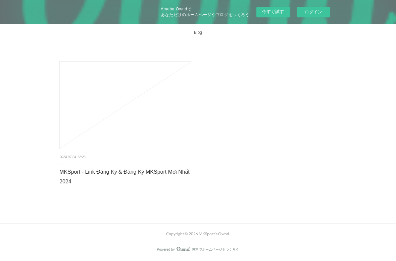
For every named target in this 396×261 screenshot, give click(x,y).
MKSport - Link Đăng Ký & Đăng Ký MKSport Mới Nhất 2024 (124, 176)
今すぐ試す (273, 11)
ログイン (313, 11)
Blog (198, 32)
